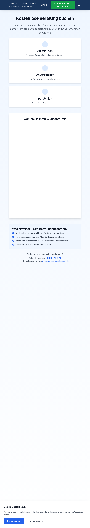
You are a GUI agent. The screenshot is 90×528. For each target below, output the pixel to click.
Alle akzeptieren (14, 521)
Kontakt (43, 5)
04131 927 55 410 (53, 258)
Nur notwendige (36, 521)
